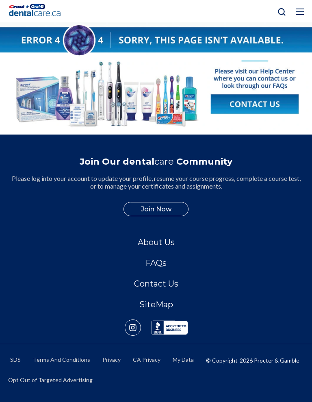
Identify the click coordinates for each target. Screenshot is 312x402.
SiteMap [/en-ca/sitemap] (156, 304)
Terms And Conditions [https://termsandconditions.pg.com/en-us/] (61, 359)
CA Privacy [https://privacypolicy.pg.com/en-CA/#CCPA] (146, 359)
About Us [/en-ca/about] (156, 242)
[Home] (38, 11)
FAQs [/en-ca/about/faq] (156, 263)
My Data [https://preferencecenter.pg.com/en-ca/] (183, 359)
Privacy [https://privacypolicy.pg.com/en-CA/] (111, 359)
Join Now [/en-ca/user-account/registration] (156, 209)
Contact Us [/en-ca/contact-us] (156, 284)
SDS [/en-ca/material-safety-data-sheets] (15, 359)
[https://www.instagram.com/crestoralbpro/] (138, 327)
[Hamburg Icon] (300, 11)
